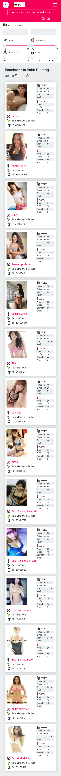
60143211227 (19, 668)
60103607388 (19, 619)
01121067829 (19, 421)
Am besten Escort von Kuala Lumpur (31, 12)
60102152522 (19, 767)
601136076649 (19, 174)
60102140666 (19, 718)
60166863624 (19, 273)
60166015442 (19, 471)
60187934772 (19, 520)
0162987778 (18, 125)
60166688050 (19, 569)
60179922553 (19, 372)
